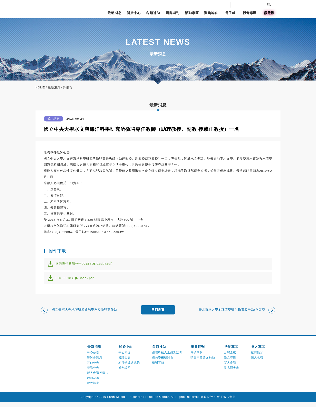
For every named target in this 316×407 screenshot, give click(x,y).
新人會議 (230, 367)
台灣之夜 (230, 357)
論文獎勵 (230, 362)
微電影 (269, 13)
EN (268, 5)
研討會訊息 (94, 362)
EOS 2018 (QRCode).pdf (77, 281)
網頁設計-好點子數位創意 (218, 402)
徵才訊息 (93, 388)
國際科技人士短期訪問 (167, 357)
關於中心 (134, 13)
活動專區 (192, 13)
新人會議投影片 (97, 377)
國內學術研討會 (162, 362)
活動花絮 (93, 383)
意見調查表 (231, 372)
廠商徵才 (257, 357)
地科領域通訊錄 (129, 367)
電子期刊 (196, 357)
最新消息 (114, 13)
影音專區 (250, 13)
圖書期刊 (172, 13)
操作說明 (124, 372)
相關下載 (158, 367)
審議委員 (124, 362)
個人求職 (257, 362)
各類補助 (153, 13)
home (40, 87)
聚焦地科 (211, 13)
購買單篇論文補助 (202, 362)
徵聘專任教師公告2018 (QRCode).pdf (86, 264)
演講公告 (93, 372)
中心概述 (124, 357)
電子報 (230, 13)
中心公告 (93, 357)
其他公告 (93, 367)
